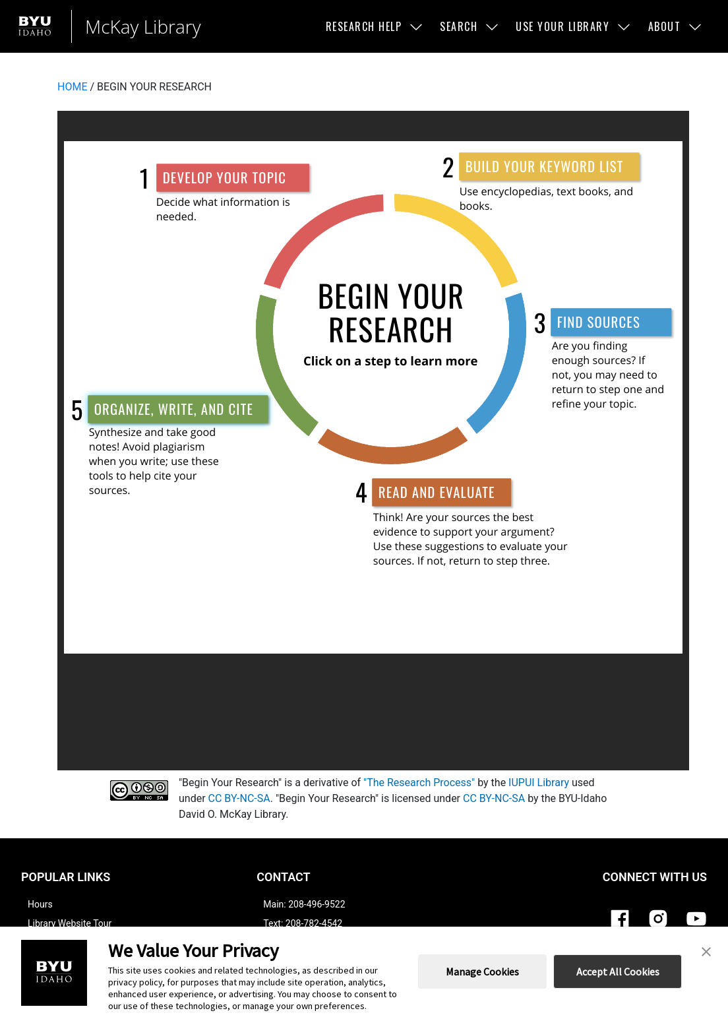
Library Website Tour (69, 923)
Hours (40, 904)
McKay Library (143, 26)
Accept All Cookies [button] (617, 971)
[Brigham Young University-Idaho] (38, 26)
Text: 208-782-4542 (302, 923)
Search (470, 26)
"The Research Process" (419, 782)
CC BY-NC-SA (239, 798)
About (676, 26)
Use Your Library (574, 26)
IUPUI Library (538, 782)
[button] (706, 950)
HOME (72, 86)
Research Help (375, 26)
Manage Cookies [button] (482, 971)
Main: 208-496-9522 (304, 904)
